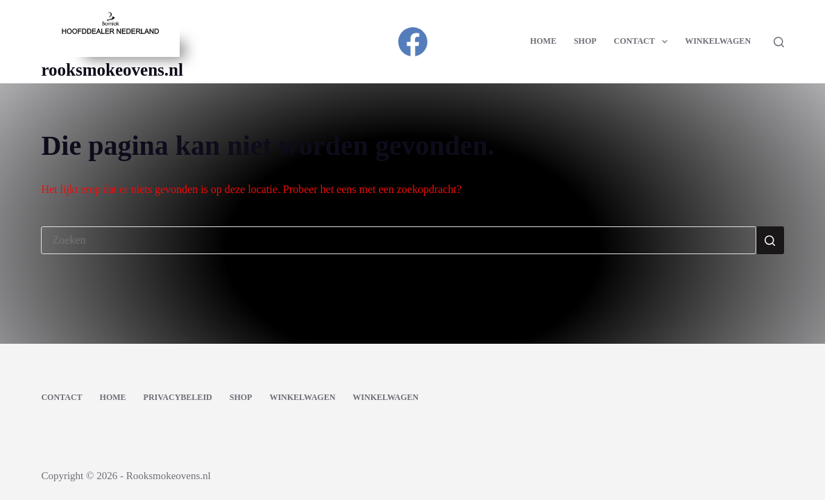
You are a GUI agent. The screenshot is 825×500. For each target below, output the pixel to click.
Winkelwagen (718, 41)
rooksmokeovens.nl (111, 69)
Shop (585, 41)
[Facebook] (412, 41)
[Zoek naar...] (398, 240)
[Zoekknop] (770, 240)
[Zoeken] (779, 42)
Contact (644, 41)
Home (543, 41)
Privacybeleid (178, 397)
